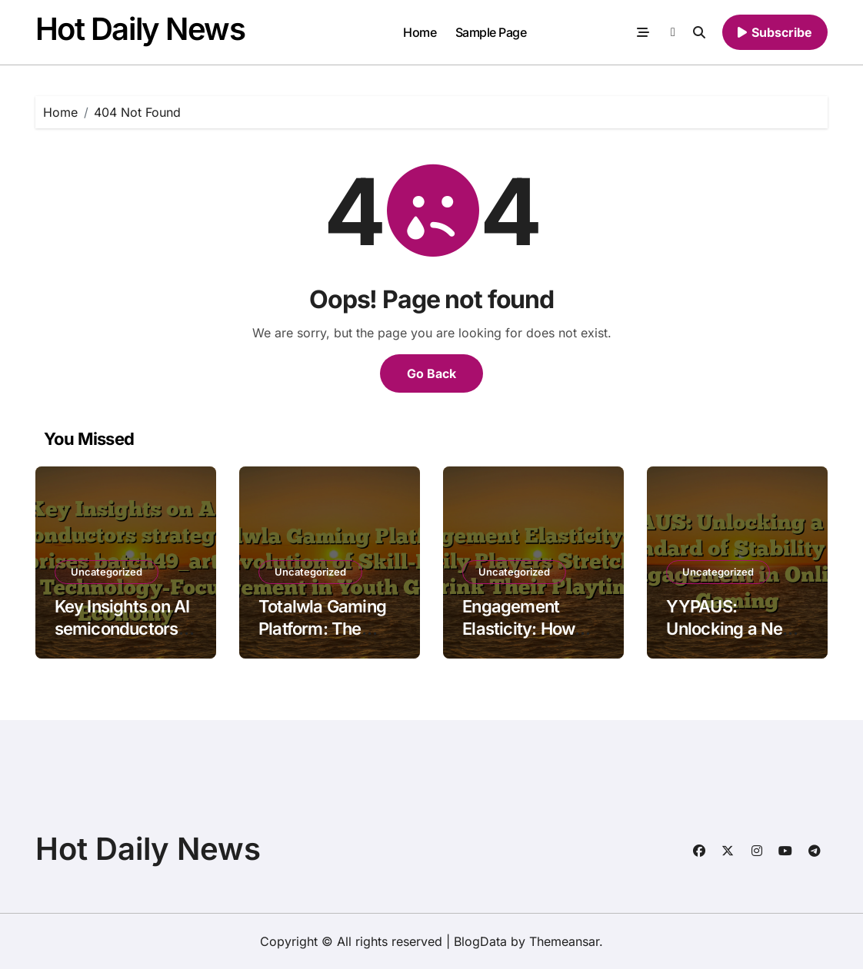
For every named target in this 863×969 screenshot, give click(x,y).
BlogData (480, 941)
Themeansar (564, 941)
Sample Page (491, 32)
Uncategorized (106, 572)
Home (419, 32)
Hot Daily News (140, 29)
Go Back (431, 373)
